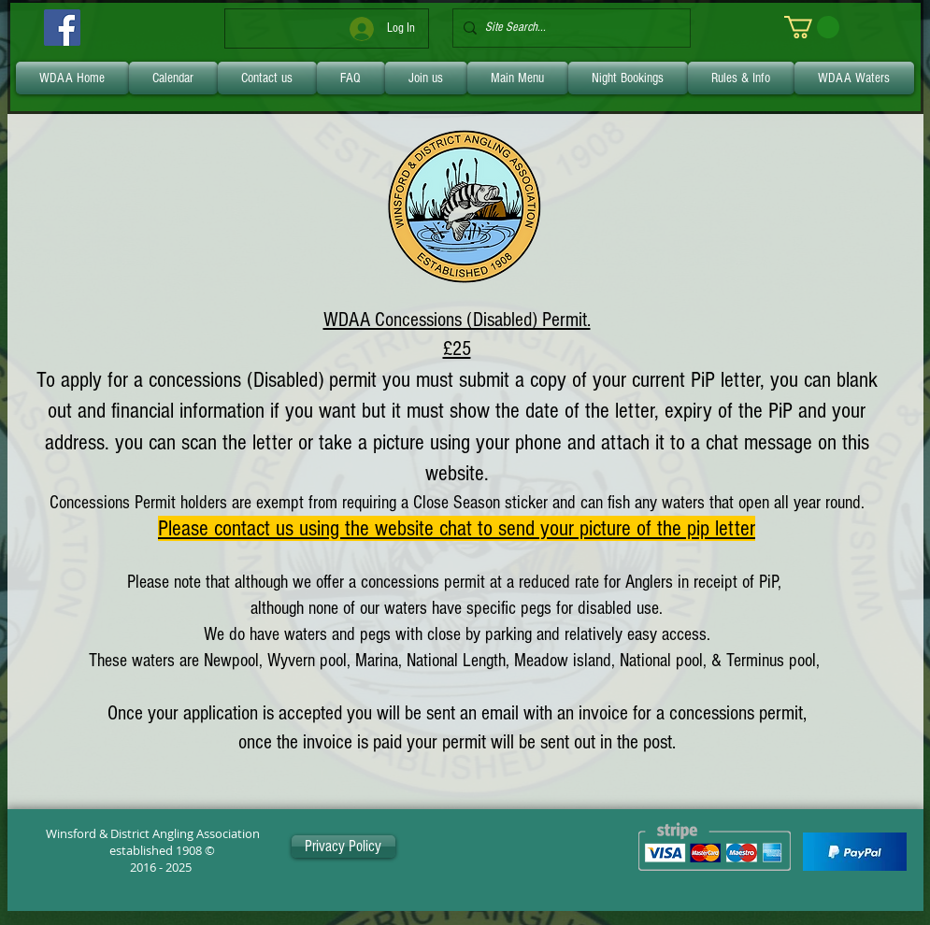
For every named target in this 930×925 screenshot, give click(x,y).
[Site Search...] (568, 28)
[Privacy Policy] (343, 846)
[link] (811, 27)
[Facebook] (62, 27)
